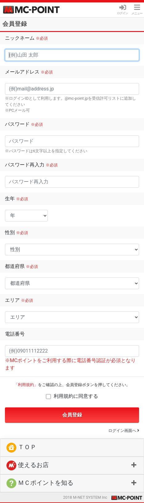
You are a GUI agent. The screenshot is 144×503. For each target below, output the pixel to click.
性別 (16, 232)
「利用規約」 (26, 384)
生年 (16, 199)
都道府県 (21, 266)
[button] (72, 465)
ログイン (122, 11)
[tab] (72, 465)
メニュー (136, 9)
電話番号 (15, 334)
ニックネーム (26, 38)
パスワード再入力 (31, 165)
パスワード (24, 124)
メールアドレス (29, 72)
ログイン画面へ (123, 430)
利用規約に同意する (76, 396)
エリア (19, 300)
